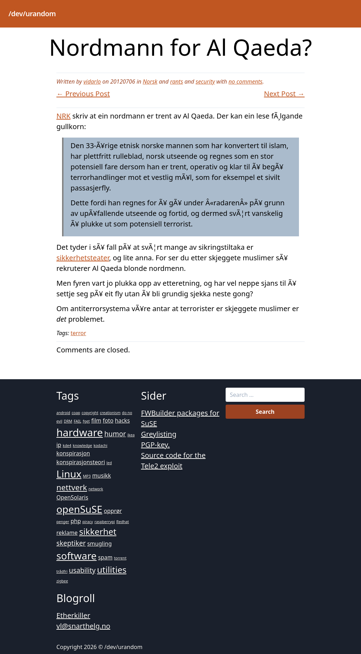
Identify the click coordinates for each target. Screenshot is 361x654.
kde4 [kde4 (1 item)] (67, 445)
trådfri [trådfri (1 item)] (61, 571)
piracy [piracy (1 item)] (87, 521)
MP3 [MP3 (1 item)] (87, 476)
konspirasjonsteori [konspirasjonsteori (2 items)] (80, 462)
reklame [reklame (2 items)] (67, 533)
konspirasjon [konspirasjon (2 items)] (73, 453)
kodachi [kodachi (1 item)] (100, 445)
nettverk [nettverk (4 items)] (71, 487)
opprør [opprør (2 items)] (113, 511)
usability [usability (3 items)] (82, 570)
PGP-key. (155, 444)
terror (78, 333)
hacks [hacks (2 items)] (122, 420)
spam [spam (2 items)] (105, 557)
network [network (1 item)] (95, 488)
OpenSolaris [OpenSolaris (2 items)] (72, 497)
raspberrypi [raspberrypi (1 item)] (104, 521)
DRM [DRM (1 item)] (68, 421)
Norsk (150, 81)
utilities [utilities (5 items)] (111, 569)
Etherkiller (73, 615)
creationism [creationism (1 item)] (110, 412)
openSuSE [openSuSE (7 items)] (79, 509)
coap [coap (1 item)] (76, 412)
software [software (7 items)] (76, 555)
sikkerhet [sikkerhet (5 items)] (97, 531)
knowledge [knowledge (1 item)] (82, 445)
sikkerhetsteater (82, 257)
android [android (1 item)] (63, 412)
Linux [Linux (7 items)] (68, 473)
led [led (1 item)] (109, 462)
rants (176, 81)
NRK (63, 116)
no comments (245, 81)
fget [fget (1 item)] (86, 421)
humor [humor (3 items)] (115, 433)
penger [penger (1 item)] (62, 521)
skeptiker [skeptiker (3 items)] (71, 543)
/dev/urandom (32, 13)
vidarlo (92, 81)
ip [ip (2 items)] (58, 445)
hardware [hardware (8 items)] (79, 432)
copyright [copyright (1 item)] (90, 412)
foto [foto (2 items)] (108, 420)
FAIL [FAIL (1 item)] (77, 421)
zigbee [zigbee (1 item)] (62, 581)
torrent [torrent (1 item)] (120, 558)
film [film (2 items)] (96, 420)
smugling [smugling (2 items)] (99, 543)
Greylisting (158, 434)
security (205, 81)
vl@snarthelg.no (83, 626)
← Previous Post (83, 93)
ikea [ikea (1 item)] (131, 434)
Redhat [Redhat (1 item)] (122, 521)
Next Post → (284, 93)
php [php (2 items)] (76, 521)
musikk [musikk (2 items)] (101, 475)
